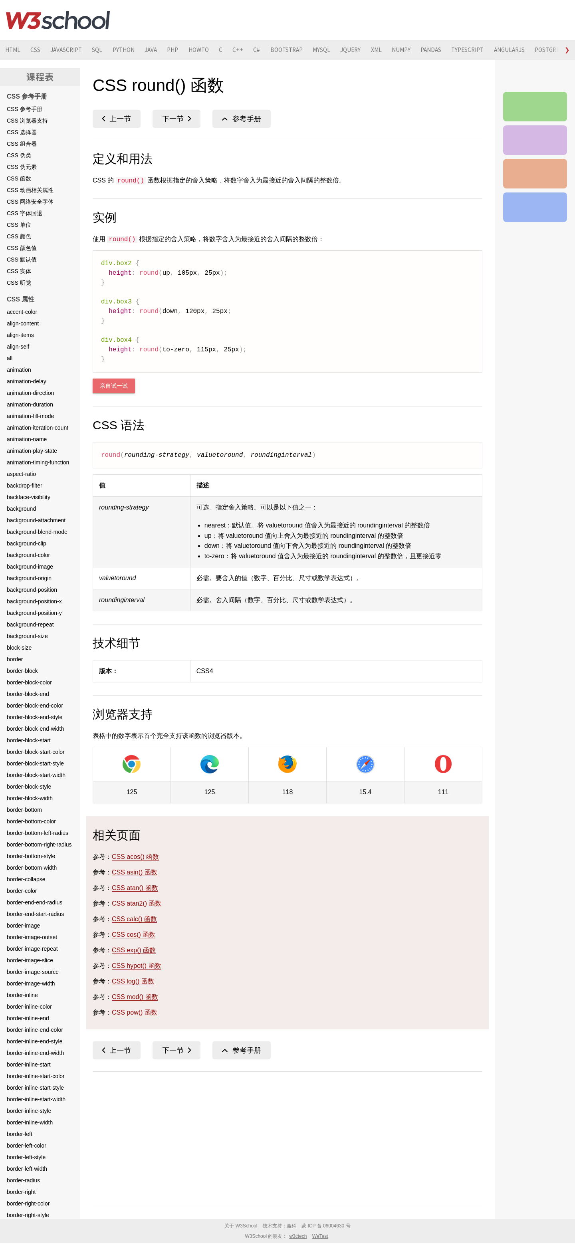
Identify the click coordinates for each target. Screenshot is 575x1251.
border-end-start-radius (35, 914)
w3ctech (298, 1236)
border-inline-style (29, 1111)
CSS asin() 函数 (134, 872)
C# (279, 50)
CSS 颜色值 (22, 248)
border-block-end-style (34, 717)
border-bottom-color (31, 821)
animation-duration (30, 404)
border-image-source (33, 972)
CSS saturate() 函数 (176, 119)
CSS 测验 (535, 173)
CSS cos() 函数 (133, 934)
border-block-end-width (35, 729)
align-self (18, 346)
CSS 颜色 (19, 236)
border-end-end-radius (34, 902)
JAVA (164, 50)
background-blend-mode (37, 532)
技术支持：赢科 (279, 1226)
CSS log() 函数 (133, 981)
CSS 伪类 (19, 155)
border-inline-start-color (36, 1076)
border (15, 659)
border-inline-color (29, 1006)
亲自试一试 (114, 386)
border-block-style (29, 786)
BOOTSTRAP (311, 50)
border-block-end (28, 694)
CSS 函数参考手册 (241, 119)
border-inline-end (28, 1018)
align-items (20, 335)
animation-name (27, 439)
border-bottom (24, 810)
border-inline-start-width (36, 1099)
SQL (105, 50)
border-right (21, 1192)
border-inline (22, 995)
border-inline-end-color (35, 1030)
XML (408, 50)
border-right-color (28, 1203)
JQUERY (380, 50)
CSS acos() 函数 (135, 856)
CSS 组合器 (22, 144)
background (21, 509)
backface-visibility (28, 497)
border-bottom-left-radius (37, 833)
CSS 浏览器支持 (27, 120)
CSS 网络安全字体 (30, 201)
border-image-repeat (32, 949)
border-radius (23, 1180)
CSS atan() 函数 (135, 887)
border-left (19, 1134)
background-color (28, 555)
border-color (22, 891)
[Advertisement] (287, 1137)
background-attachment (36, 520)
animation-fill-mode (30, 416)
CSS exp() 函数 (134, 950)
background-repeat (30, 624)
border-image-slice (30, 960)
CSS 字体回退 (24, 213)
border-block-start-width (36, 775)
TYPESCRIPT (507, 50)
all (9, 358)
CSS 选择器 (22, 132)
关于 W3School (240, 1226)
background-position (32, 590)
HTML (14, 50)
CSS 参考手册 (24, 109)
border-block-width (30, 798)
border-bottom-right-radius (39, 844)
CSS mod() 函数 (135, 996)
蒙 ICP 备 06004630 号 (326, 1226)
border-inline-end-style (34, 1041)
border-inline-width (30, 1122)
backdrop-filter (24, 485)
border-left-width (27, 1169)
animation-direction (30, 393)
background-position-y (34, 613)
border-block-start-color (36, 752)
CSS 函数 (19, 178)
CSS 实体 (19, 271)
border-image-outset (32, 937)
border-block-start (29, 740)
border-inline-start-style (35, 1087)
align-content (23, 323)
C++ (259, 50)
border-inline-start (29, 1064)
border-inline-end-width (35, 1053)
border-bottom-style (31, 856)
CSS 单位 (19, 225)
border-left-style (26, 1157)
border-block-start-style (35, 763)
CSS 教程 (535, 207)
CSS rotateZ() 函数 (117, 119)
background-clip (26, 543)
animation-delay (26, 381)
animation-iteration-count (37, 427)
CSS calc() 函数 (134, 919)
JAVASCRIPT (71, 50)
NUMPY (435, 50)
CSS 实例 (535, 140)
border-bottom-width (32, 867)
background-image (30, 566)
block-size (19, 647)
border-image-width (31, 983)
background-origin (29, 578)
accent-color (22, 312)
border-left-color (26, 1145)
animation (19, 370)
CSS (38, 50)
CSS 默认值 (22, 259)
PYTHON (134, 50)
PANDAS (467, 50)
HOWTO (216, 50)
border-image (23, 925)
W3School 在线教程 (58, 20)
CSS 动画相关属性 (30, 190)
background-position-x (34, 601)
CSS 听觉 (19, 283)
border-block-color (29, 682)
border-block (22, 671)
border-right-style (28, 1215)
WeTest (320, 1236)
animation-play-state (32, 451)
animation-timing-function (38, 462)
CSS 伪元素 (22, 167)
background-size (27, 636)
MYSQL (349, 50)
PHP (188, 50)
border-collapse (26, 879)
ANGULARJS (552, 50)
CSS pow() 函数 (134, 1012)
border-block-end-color (35, 705)
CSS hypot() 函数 (136, 965)
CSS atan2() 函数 (136, 903)
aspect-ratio (21, 474)
